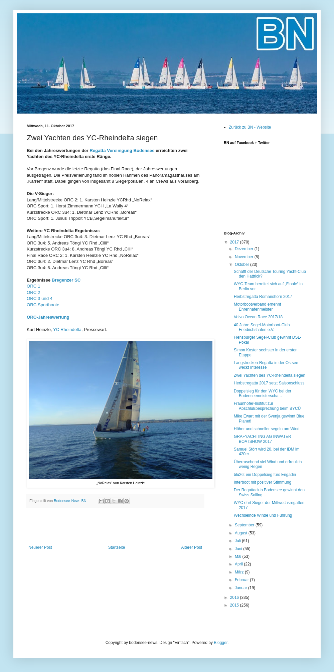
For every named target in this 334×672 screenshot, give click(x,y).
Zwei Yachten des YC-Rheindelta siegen (269, 375)
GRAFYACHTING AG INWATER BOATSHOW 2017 (262, 439)
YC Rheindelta (67, 329)
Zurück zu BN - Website (250, 127)
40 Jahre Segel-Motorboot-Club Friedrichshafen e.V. (262, 327)
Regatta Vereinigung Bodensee (122, 150)
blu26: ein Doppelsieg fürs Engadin (265, 474)
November (245, 257)
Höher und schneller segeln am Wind (267, 429)
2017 (235, 242)
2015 (235, 605)
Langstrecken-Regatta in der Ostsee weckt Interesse (266, 365)
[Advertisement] (115, 527)
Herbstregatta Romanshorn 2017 (263, 296)
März (240, 572)
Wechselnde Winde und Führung (263, 515)
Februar (242, 579)
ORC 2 (33, 292)
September (245, 525)
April (239, 564)
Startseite (116, 547)
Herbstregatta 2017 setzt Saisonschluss (269, 383)
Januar (241, 587)
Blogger (220, 642)
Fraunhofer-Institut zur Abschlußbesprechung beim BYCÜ (267, 405)
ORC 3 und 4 (39, 298)
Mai (238, 556)
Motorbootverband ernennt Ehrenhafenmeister (257, 306)
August (241, 533)
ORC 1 (33, 286)
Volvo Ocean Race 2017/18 (258, 317)
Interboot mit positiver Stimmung (262, 482)
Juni (239, 548)
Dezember (245, 248)
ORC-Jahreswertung (48, 317)
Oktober (242, 264)
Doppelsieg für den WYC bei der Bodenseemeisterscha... (262, 393)
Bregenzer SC (66, 280)
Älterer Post (191, 547)
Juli (238, 540)
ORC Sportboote (43, 304)
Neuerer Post (40, 547)
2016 (235, 597)
